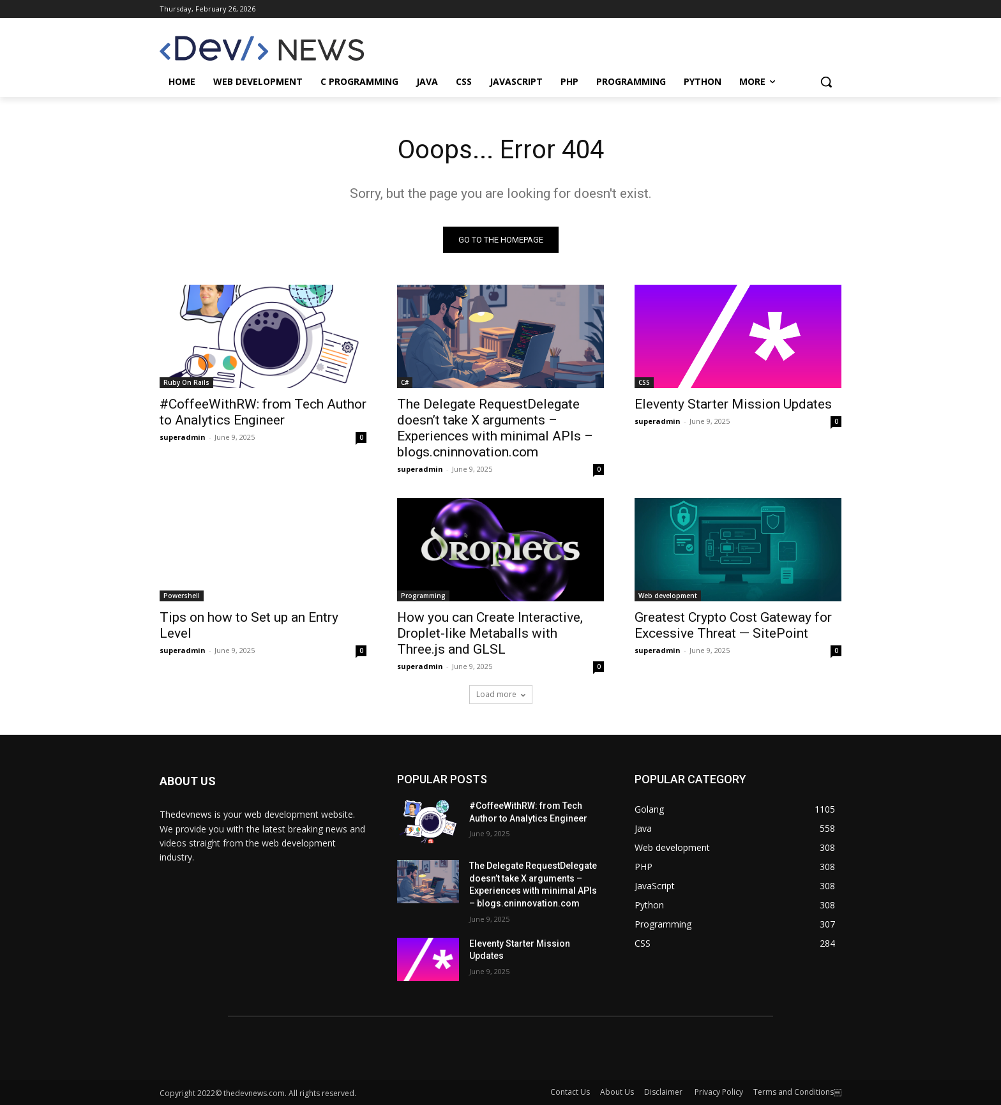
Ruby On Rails (186, 382)
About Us (617, 1091)
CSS (644, 382)
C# (405, 382)
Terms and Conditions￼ (797, 1091)
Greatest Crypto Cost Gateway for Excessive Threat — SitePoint (733, 625)
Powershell (181, 595)
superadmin (183, 437)
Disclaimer (664, 1091)
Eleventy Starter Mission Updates (733, 404)
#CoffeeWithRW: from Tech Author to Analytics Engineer (263, 412)
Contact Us (570, 1091)
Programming (423, 595)
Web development (667, 595)
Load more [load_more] (500, 694)
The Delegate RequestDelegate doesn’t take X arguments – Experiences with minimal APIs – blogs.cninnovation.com (495, 428)
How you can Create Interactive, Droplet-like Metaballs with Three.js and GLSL (490, 633)
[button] (826, 81)
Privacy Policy (719, 1091)
